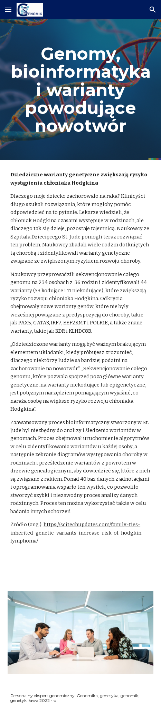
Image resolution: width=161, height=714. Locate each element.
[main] (80, 89)
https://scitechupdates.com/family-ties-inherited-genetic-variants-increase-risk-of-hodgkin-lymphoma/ (77, 532)
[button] (8, 9)
